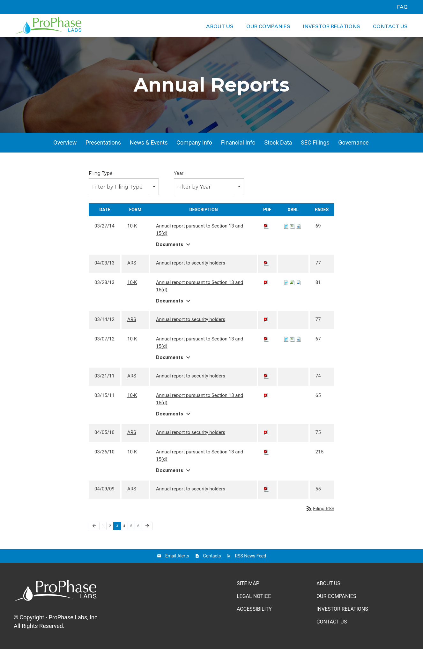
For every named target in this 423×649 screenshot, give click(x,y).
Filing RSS (319, 508)
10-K (132, 226)
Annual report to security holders (190, 263)
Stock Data (278, 142)
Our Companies (268, 26)
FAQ (402, 7)
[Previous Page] (94, 526)
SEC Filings (315, 142)
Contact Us (390, 26)
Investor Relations (331, 26)
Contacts (212, 555)
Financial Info (238, 142)
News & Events (149, 142)
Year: (179, 173)
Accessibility (254, 609)
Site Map (248, 583)
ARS (131, 263)
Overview (65, 142)
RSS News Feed (250, 555)
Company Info (194, 142)
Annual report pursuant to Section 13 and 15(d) (199, 229)
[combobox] (124, 186)
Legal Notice (254, 596)
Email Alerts (177, 555)
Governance (353, 142)
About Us (220, 26)
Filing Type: (101, 173)
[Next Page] (147, 526)
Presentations (103, 142)
